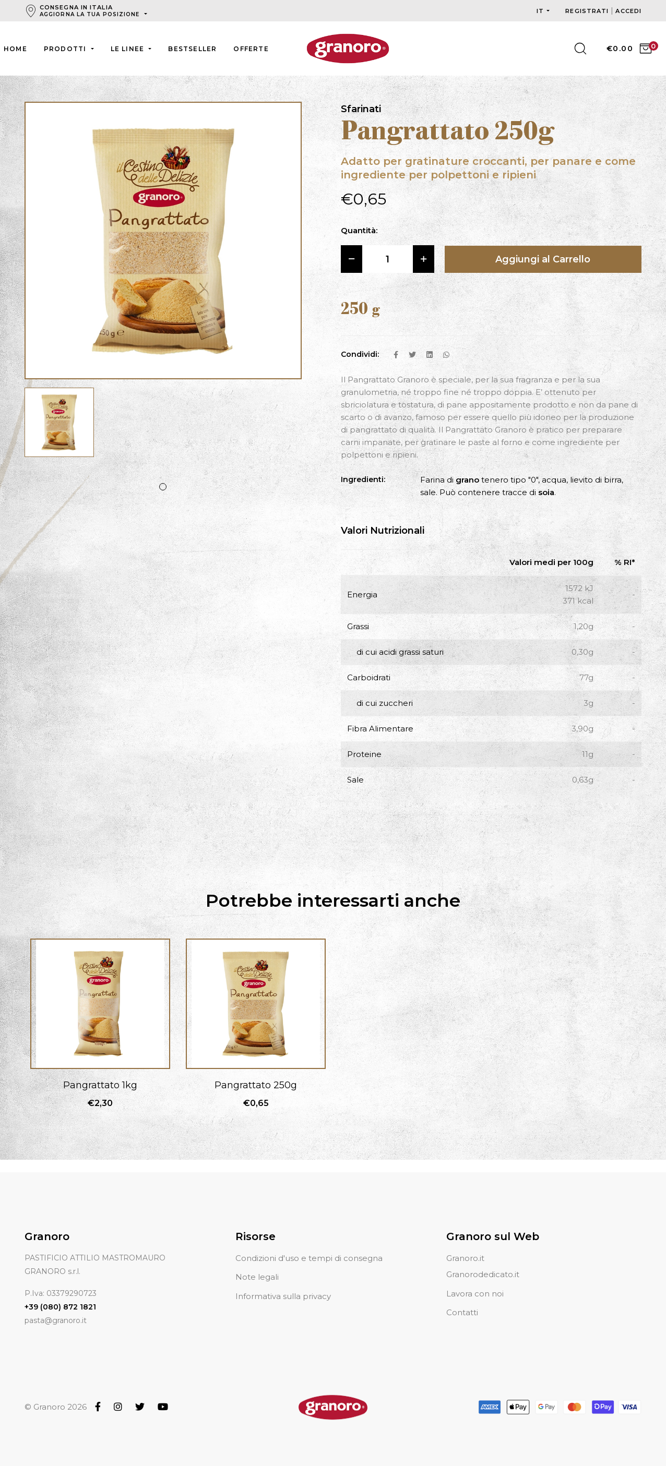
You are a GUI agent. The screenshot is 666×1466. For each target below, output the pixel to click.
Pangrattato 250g (256, 1085)
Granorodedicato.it (482, 1274)
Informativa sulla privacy (283, 1296)
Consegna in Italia (91, 11)
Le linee (129, 49)
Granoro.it (465, 1258)
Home (15, 49)
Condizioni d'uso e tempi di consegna (309, 1258)
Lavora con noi (475, 1294)
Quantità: (359, 230)
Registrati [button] (588, 11)
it (540, 11)
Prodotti (66, 49)
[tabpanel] (59, 427)
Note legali (257, 1277)
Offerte (250, 49)
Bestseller (192, 49)
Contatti (462, 1312)
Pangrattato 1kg (100, 1085)
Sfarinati (361, 109)
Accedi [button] (628, 11)
